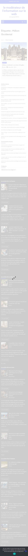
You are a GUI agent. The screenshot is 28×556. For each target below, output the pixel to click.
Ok (14, 553)
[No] (26, 551)
